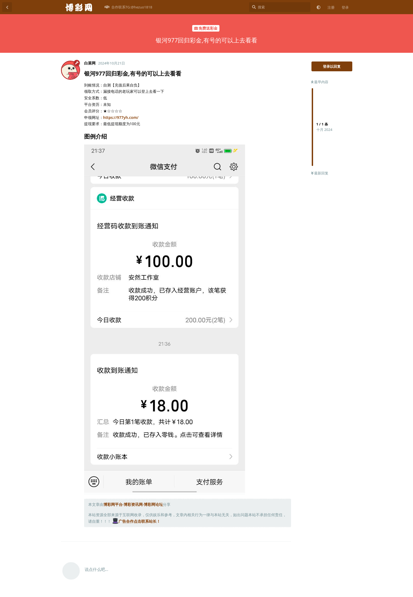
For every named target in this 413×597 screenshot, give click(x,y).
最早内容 (319, 81)
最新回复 (319, 173)
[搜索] (279, 7)
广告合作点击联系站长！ (136, 521)
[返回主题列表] (7, 7)
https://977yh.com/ (121, 117)
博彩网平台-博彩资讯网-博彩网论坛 (133, 504)
